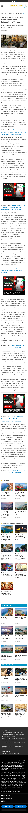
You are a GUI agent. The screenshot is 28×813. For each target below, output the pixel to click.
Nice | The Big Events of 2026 (21, 695)
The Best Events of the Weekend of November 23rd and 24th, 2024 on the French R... (6, 538)
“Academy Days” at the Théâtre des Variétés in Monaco (6, 593)
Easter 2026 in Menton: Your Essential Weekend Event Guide (6, 655)
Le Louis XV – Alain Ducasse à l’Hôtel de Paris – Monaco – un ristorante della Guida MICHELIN (13, 132)
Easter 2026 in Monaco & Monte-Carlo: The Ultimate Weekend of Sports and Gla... (6, 514)
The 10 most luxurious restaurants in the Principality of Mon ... (20, 715)
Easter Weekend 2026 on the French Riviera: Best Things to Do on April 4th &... (21, 495)
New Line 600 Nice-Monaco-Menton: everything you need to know (21, 678)
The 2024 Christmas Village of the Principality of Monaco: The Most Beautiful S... (20, 557)
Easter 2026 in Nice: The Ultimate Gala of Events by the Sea (20, 512)
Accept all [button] (20, 806)
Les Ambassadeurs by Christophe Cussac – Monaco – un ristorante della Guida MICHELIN (13, 207)
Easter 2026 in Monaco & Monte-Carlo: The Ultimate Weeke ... (6, 637)
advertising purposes (6, 778)
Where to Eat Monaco (6, 15)
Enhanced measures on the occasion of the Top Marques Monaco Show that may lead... (6, 557)
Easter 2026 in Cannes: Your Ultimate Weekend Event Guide (21, 655)
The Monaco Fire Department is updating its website (7, 574)
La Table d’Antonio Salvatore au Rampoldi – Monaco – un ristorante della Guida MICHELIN (12, 419)
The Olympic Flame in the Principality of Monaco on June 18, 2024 (21, 537)
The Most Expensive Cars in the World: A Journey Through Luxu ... (6, 715)
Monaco (24, 13)
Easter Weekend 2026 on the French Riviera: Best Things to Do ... (20, 619)
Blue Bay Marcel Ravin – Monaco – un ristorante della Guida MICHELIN (13, 270)
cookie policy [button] (4, 769)
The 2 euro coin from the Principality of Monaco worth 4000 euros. (20, 575)
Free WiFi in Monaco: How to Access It (6, 677)
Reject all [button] (7, 806)
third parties (4, 772)
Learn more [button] (14, 810)
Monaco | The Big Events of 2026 (5, 695)
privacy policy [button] (6, 763)
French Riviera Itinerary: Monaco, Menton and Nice (6, 494)
